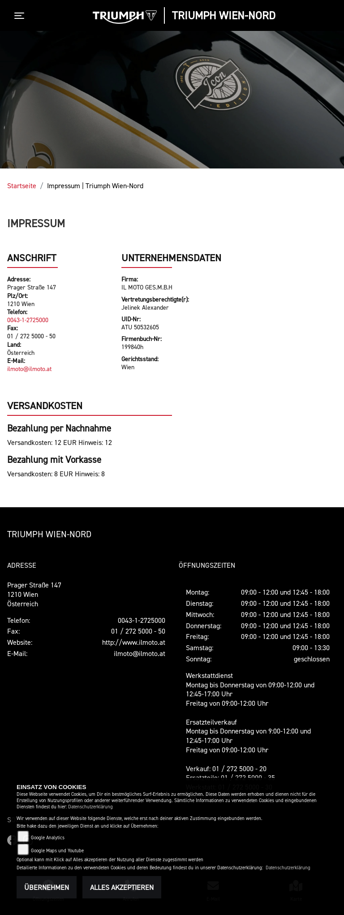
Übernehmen (46, 887)
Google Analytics (47, 838)
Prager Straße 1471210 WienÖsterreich (34, 594)
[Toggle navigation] (21, 16)
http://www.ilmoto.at (133, 642)
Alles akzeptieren (122, 887)
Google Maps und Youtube (57, 851)
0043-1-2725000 (27, 320)
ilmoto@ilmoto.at (29, 368)
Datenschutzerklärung (90, 807)
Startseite (21, 185)
